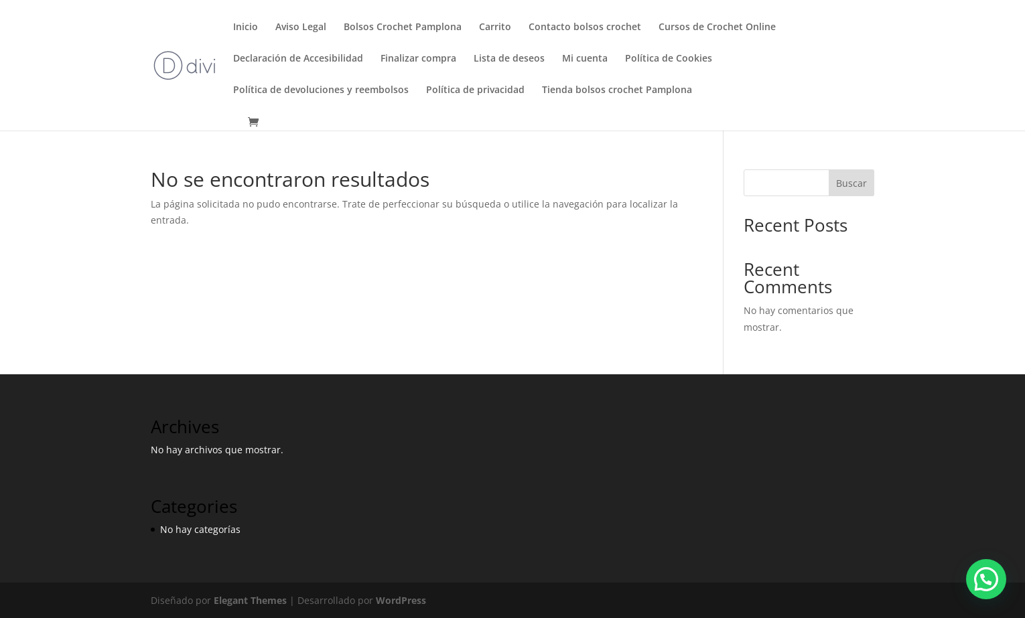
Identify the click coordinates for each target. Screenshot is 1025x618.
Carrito (495, 27)
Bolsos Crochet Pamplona (403, 27)
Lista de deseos (509, 59)
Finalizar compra (418, 59)
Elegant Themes (250, 600)
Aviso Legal (300, 27)
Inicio (245, 27)
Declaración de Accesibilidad (298, 59)
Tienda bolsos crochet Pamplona (617, 90)
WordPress (401, 600)
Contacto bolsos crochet (585, 27)
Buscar (851, 183)
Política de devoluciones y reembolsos (321, 90)
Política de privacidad (475, 90)
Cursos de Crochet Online (717, 27)
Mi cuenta (585, 59)
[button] (986, 579)
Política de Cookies (668, 59)
